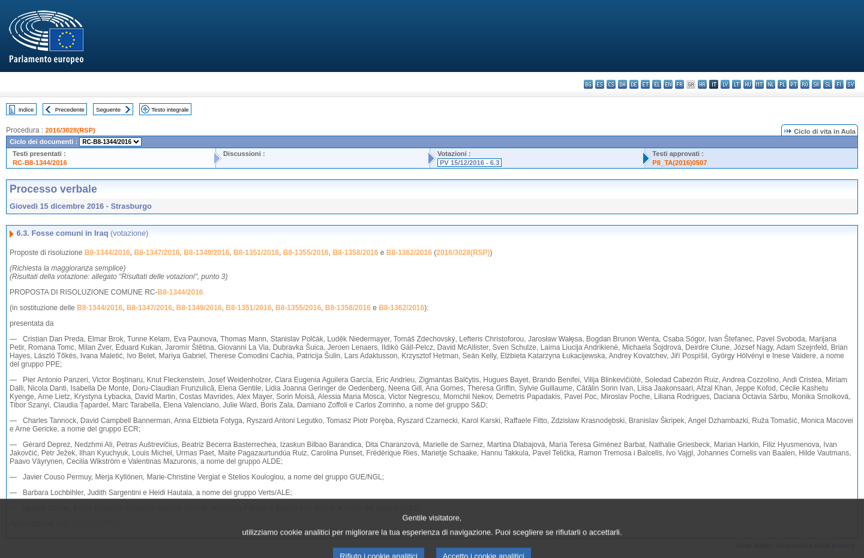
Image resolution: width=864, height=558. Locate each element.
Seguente (108, 109)
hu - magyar (747, 84)
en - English (668, 84)
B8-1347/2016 (156, 252)
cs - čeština (611, 84)
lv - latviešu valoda (725, 84)
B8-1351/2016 (256, 252)
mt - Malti (759, 84)
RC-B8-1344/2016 (40, 162)
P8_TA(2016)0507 (679, 162)
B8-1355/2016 (306, 252)
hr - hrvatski (702, 84)
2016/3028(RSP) (70, 130)
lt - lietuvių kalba (736, 84)
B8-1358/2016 (355, 252)
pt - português (793, 84)
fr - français (679, 84)
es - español (599, 84)
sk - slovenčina (816, 84)
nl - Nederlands (770, 84)
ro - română (804, 84)
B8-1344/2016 (107, 252)
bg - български (588, 84)
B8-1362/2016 (409, 252)
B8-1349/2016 (206, 252)
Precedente (70, 109)
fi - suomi (839, 84)
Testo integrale (169, 109)
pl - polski (782, 84)
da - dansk (622, 84)
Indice (26, 109)
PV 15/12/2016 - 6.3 (470, 162)
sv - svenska (850, 84)
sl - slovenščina (827, 84)
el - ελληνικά (656, 84)
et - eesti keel (645, 84)
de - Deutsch (633, 84)
